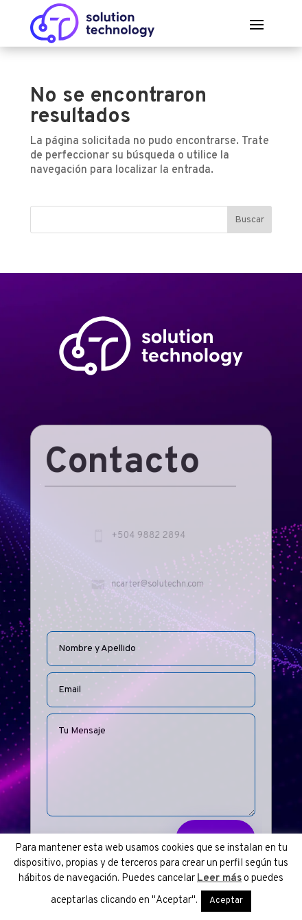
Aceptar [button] (226, 900)
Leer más (219, 878)
